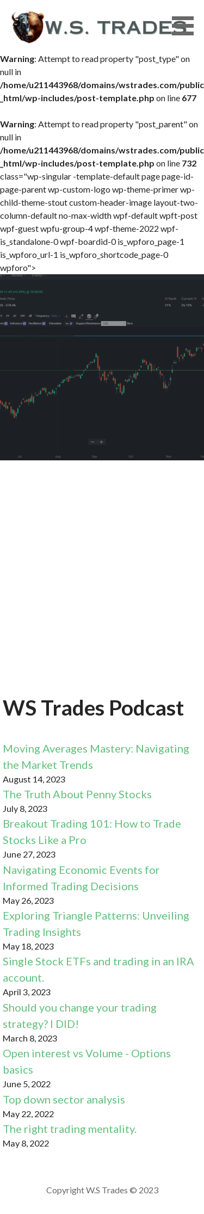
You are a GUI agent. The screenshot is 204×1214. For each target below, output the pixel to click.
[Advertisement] (102, 584)
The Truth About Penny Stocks (77, 793)
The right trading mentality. (70, 1128)
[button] (186, 26)
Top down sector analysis (64, 1099)
